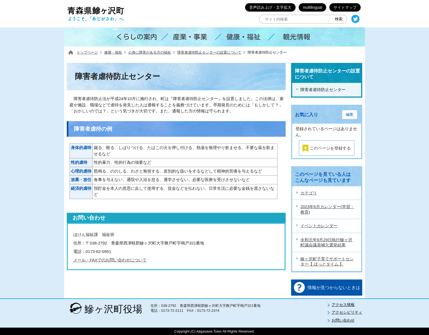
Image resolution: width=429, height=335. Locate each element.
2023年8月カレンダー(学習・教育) (327, 209)
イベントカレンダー (318, 225)
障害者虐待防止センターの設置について (209, 52)
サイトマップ (345, 7)
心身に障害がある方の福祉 (149, 52)
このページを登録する (330, 148)
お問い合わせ (343, 320)
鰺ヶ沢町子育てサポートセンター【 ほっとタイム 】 (327, 262)
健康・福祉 (113, 52)
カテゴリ (308, 193)
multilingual (312, 7)
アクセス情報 (343, 304)
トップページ (87, 52)
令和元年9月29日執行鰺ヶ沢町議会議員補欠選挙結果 (326, 242)
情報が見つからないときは (334, 287)
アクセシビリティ (347, 312)
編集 (349, 114)
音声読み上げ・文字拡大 (270, 7)
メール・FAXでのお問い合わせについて (110, 260)
